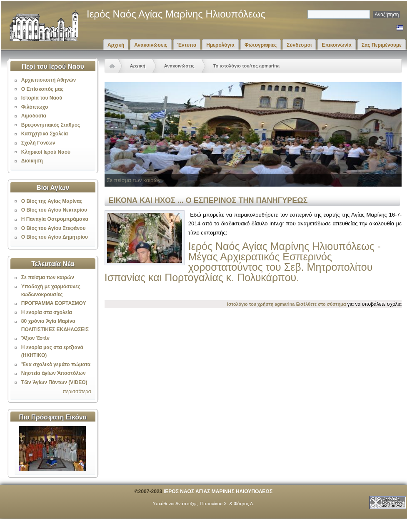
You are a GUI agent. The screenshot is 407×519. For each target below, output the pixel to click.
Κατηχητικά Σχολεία (44, 134)
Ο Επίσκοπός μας (42, 89)
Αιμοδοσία (33, 116)
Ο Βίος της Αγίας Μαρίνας (51, 201)
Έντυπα (186, 45)
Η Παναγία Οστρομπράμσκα (54, 219)
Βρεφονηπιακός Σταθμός (50, 125)
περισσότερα (76, 391)
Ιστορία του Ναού (41, 98)
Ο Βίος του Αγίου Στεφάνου (53, 228)
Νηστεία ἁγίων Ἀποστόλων (53, 373)
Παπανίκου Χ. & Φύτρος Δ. (227, 503)
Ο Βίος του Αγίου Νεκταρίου (54, 210)
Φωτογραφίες (261, 45)
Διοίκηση (32, 161)
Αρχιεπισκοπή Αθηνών (48, 80)
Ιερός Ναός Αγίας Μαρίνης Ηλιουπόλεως (176, 14)
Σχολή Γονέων (38, 143)
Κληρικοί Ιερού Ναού (45, 152)
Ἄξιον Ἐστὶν (35, 338)
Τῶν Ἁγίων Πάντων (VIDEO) (54, 382)
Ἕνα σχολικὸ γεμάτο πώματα (55, 364)
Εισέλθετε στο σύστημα (321, 304)
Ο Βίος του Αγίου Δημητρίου (54, 237)
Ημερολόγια (220, 45)
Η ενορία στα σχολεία (46, 312)
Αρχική (115, 45)
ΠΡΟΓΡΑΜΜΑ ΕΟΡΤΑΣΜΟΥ (53, 303)
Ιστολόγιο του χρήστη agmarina (261, 304)
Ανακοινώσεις (150, 45)
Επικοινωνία (337, 45)
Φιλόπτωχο (34, 107)
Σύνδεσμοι (299, 45)
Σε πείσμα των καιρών (47, 277)
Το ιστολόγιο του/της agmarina (246, 65)
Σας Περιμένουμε (382, 45)
